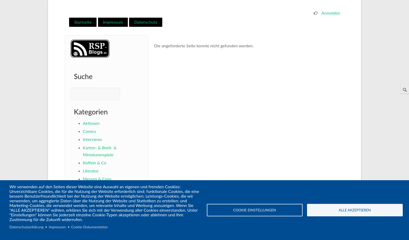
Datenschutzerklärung (26, 227)
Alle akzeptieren (355, 210)
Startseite (83, 22)
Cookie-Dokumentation (89, 227)
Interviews (92, 139)
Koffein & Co (94, 162)
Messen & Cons (97, 178)
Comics (89, 131)
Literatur (91, 170)
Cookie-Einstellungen (254, 210)
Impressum (113, 22)
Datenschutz (145, 22)
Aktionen (91, 123)
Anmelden (331, 12)
